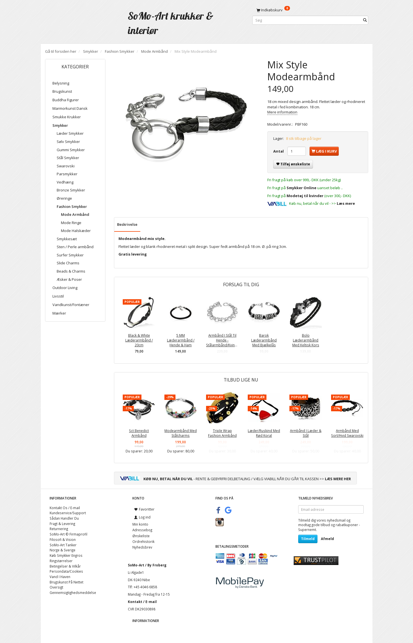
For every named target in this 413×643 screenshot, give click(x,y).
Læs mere (346, 203)
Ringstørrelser (61, 560)
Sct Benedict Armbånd (139, 433)
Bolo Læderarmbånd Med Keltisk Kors (305, 340)
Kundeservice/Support (68, 513)
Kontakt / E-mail (142, 601)
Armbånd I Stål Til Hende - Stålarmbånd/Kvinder (222, 340)
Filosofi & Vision (63, 539)
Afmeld (327, 538)
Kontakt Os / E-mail (65, 507)
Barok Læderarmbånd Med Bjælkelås (264, 340)
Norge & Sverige (62, 550)
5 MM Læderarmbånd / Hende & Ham (180, 340)
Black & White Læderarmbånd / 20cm (139, 340)
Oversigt (56, 587)
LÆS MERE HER (338, 478)
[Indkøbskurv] (310, 10)
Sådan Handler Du (64, 518)
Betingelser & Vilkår (65, 566)
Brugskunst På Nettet (66, 582)
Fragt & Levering (62, 523)
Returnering (59, 528)
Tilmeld (308, 538)
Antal (279, 151)
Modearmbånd (132, 238)
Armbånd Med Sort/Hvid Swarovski (347, 433)
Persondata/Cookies (66, 571)
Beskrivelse (127, 224)
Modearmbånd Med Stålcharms (180, 433)
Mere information (282, 112)
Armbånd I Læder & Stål (305, 433)
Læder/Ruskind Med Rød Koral (264, 433)
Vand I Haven (60, 576)
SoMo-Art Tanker (63, 545)
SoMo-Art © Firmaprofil (68, 534)
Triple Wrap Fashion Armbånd (222, 433)
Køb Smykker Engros (66, 555)
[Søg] (365, 20)
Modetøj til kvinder (305, 195)
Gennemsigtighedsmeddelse (73, 592)
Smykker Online (301, 187)
